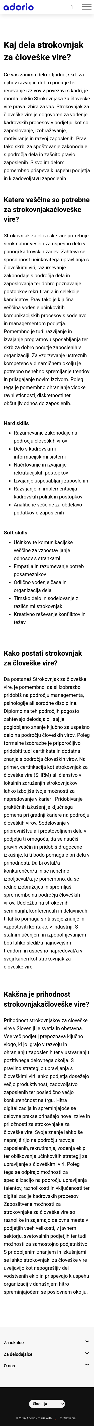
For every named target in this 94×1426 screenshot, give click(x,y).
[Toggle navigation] (87, 7)
